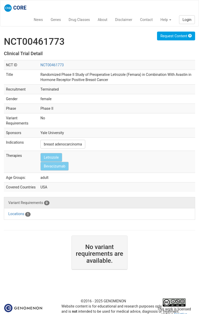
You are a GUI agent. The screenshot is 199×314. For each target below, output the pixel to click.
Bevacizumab (55, 166)
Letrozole (51, 157)
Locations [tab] (19, 214)
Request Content (176, 36)
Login (186, 20)
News (38, 20)
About (102, 20)
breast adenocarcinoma (63, 144)
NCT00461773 (52, 65)
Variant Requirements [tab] (28, 203)
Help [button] (165, 20)
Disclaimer (123, 20)
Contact (146, 20)
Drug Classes (79, 20)
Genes (56, 20)
